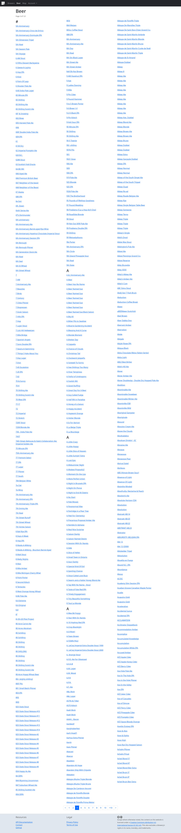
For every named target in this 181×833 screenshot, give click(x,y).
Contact (19, 825)
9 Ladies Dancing (73, 85)
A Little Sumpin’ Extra (75, 455)
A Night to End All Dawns (77, 492)
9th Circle (70, 251)
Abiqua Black (122, 348)
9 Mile (69, 90)
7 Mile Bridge (21, 335)
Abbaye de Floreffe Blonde (77, 793)
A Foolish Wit (72, 381)
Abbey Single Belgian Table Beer (131, 205)
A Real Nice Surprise (75, 529)
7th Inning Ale (22, 508)
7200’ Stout (20, 422)
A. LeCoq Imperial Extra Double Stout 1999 (84, 645)
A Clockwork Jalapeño (75, 358)
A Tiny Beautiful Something (78, 598)
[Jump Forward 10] (111, 808)
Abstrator (121, 532)
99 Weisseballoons (74, 237)
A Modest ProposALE (75, 469)
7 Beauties (20, 289)
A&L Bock (70, 691)
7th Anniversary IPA (24, 499)
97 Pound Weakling (74, 205)
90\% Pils (70, 150)
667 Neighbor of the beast (27, 183)
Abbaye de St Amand (126, 57)
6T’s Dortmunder (23, 215)
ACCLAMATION (123, 620)
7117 (18, 404)
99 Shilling (70, 233)
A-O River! (70, 631)
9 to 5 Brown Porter (74, 103)
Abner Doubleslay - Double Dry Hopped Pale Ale (138, 380)
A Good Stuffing (73, 386)
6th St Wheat (21, 266)
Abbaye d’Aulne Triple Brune (78, 784)
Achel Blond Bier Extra (126, 768)
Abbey (120, 67)
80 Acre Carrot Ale (23, 623)
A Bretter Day (72, 339)
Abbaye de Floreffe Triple (128, 20)
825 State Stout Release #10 (28, 711)
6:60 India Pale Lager (25, 90)
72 (17, 409)
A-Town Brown (72, 636)
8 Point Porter (22, 577)
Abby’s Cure (122, 283)
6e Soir (19, 201)
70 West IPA (21, 399)
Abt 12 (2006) (123, 546)
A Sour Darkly (72, 562)
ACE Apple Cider (124, 657)
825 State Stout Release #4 (27, 743)
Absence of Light (124, 477)
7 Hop (18, 321)
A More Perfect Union (75, 479)
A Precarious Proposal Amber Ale (80, 520)
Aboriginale (122, 417)
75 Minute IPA (22, 448)
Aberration (122, 329)
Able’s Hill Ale (123, 366)
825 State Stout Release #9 (27, 766)
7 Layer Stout (21, 326)
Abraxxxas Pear (124, 459)
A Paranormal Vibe (74, 506)
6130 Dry (19, 146)
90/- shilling (71, 145)
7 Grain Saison (22, 312)
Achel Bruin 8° (123, 777)
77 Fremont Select (23, 457)
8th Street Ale (72, 62)
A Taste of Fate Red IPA (76, 589)
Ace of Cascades (124, 698)
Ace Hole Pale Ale (124, 671)
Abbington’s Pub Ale (126, 246)
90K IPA (69, 173)
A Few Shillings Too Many (77, 367)
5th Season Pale (22, 49)
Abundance (122, 569)
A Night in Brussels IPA (76, 483)
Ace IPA (120, 689)
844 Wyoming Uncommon (27, 780)
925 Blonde (71, 182)
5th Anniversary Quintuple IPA (29, 35)
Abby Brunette (123, 265)
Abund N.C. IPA (123, 565)
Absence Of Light (124, 482)
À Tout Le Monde (73, 603)
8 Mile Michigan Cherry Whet (28, 573)
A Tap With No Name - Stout (78, 585)
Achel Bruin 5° (123, 772)
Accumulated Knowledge (128, 638)
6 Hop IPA (20, 72)
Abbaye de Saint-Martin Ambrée (131, 34)
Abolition (121, 385)
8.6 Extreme (21, 600)
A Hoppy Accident (74, 409)
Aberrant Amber (124, 325)
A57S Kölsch (71, 705)
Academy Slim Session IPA (128, 583)
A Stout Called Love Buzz (77, 575)
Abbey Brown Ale (124, 131)
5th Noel (19, 44)
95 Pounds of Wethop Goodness (80, 200)
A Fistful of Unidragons (76, 376)
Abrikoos (121, 468)
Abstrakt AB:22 (123, 523)
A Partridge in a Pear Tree (77, 511)
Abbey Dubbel (123, 145)
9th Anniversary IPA (74, 246)
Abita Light (122, 357)
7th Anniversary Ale (24, 494)
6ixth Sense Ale (22, 210)
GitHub (19, 827)
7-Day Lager (21, 358)
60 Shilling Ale (22, 104)
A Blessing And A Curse (76, 330)
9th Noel (70, 260)
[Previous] (65, 808)
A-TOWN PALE (72, 641)
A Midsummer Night (75, 465)
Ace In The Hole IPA (125, 675)
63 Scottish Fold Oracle (25, 164)
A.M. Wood (71, 673)
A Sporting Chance (74, 571)
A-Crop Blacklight (73, 627)
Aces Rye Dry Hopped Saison (129, 745)
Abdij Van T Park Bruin (127, 293)
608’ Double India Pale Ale (27, 132)
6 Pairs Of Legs (22, 81)
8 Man (18, 564)
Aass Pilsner (71, 747)
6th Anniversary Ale (24, 224)
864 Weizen (71, 25)
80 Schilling (21, 633)
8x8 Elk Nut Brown (74, 71)
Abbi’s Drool (122, 237)
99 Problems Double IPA (76, 228)
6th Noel (19, 256)
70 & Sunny (21, 381)
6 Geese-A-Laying (23, 67)
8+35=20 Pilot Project (25, 619)
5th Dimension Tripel (25, 40)
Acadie (120, 592)
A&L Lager (70, 696)
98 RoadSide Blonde (75, 214)
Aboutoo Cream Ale (125, 426)
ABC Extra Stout (124, 288)
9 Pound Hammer (74, 99)
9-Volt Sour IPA (72, 122)
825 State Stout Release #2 (27, 734)
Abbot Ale (121, 251)
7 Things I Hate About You (27, 353)
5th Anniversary (22, 26)
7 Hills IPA (20, 316)
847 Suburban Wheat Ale (26, 785)
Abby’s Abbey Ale (124, 274)
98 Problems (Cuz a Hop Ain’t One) (81, 210)
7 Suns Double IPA (24, 344)
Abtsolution (122, 555)
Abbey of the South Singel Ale (130, 177)
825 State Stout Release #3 (27, 739)
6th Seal (19, 261)
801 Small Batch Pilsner (26, 688)
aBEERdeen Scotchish (126, 311)
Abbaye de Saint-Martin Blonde (130, 39)
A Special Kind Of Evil (75, 566)
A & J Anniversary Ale (75, 275)
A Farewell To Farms (75, 362)
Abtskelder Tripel (124, 551)
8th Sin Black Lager (74, 57)
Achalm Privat (123, 754)
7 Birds (19, 293)
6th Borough (21, 243)
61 (17, 141)
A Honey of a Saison (75, 404)
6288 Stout (20, 160)
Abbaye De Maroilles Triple (128, 25)
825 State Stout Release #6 (27, 753)
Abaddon (70, 761)
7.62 (17, 376)
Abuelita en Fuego (125, 560)
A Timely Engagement (75, 594)
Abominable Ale (124, 389)
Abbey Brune (122, 140)
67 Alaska (20, 192)
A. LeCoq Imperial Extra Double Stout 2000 (84, 650)
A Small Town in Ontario (76, 557)
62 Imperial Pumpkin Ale (26, 150)
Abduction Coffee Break (127, 302)
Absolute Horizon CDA (126, 500)
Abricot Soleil (123, 463)
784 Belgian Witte (23, 481)
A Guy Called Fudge (74, 395)
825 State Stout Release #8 (27, 762)
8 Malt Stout (21, 554)
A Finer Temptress (74, 372)
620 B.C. (19, 155)
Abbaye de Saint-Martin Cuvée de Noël (134, 48)
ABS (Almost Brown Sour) (128, 472)
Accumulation (123, 643)
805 (17, 697)
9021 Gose (71, 159)
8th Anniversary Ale (74, 44)
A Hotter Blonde (73, 418)
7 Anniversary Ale (23, 284)
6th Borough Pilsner (24, 247)
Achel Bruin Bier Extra (126, 781)
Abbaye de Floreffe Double (77, 797)
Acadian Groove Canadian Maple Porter (134, 588)
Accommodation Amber (127, 629)
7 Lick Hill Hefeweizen (25, 330)
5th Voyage (20, 53)
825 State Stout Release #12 (28, 720)
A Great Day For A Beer (76, 390)
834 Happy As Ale (23, 771)
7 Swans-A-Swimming (25, 349)
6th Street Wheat (23, 270)
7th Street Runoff (23, 517)
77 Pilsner (20, 471)
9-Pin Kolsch (71, 117)
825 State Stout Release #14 (28, 730)
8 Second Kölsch (23, 582)
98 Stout (70, 219)
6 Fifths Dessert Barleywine (27, 63)
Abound (120, 422)
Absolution (122, 505)
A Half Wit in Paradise (75, 399)
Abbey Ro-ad (122, 191)
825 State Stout (22, 706)
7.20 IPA (19, 372)
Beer (19, 3)
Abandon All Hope (74, 765)
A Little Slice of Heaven (76, 451)
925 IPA (69, 187)
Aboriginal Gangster (126, 412)
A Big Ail (70, 316)
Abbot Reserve (123, 260)
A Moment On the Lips (76, 474)
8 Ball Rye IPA (21, 531)
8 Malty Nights (22, 559)
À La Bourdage (72, 432)
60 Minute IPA (22, 95)
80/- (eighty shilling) (24, 679)
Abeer (119, 306)
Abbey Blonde (123, 127)
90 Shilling (70, 131)
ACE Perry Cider (124, 708)
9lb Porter (70, 242)
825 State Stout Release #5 (27, 748)
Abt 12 (120, 542)
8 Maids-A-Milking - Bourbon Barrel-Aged (33, 550)
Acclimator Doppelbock (127, 625)
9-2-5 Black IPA (72, 113)
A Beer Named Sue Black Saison (80, 312)
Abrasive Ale (122, 445)
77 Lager (19, 467)
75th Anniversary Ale (25, 453)
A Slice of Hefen (73, 552)
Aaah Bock (71, 710)
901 (68, 154)
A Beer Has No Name (75, 284)
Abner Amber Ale (124, 376)
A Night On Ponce (74, 488)
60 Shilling (20, 100)
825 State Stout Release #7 (27, 757)
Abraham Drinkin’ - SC (126, 440)
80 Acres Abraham (24, 628)
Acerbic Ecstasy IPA (125, 726)
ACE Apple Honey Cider (127, 662)
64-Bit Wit (20, 169)
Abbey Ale (121, 76)
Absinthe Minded (124, 486)
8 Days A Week (22, 536)
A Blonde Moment (74, 335)
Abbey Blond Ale (124, 122)
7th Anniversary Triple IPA (27, 504)
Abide (119, 334)
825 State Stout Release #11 (28, 716)
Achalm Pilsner (123, 749)
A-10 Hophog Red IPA (75, 622)
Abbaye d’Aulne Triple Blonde (79, 779)
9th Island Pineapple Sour (77, 256)
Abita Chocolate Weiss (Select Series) (133, 353)
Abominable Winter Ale (127, 399)
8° (17, 614)
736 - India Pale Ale (24, 432)
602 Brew (20, 118)
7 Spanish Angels (23, 339)
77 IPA (18, 462)
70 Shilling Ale (22, 390)
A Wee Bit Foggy (73, 613)
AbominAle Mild (124, 408)
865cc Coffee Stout (74, 30)
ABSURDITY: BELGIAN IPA (128, 537)
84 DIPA (19, 776)
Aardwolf (70, 724)
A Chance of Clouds (74, 349)
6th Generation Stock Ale (26, 252)
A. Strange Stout (73, 654)
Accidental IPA (123, 615)
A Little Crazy (72, 442)
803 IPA (19, 693)
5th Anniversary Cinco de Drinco (30, 30)
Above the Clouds (124, 431)
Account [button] (32, 3)
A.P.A (68, 678)
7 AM (18, 279)
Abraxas (120, 449)
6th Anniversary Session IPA (28, 238)
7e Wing (19, 490)
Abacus (69, 756)
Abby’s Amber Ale (124, 279)
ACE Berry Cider (124, 666)
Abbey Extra (122, 154)
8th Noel (70, 53)
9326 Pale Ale (72, 191)
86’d (68, 20)
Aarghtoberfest (73, 728)
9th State (70, 265)
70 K (17, 386)
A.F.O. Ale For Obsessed (76, 659)
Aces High (121, 740)
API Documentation (24, 822)
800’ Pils (19, 683)
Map (24, 3)
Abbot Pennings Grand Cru (128, 256)
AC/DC (120, 579)
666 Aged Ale (21, 173)
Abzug (120, 574)
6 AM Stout (20, 58)
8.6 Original (21, 605)
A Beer (69, 279)
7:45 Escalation (22, 367)
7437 (18, 436)
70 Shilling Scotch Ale (25, 395)
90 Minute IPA (72, 127)
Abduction (121, 297)
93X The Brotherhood (75, 196)
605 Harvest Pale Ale (24, 123)
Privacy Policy (72, 822)
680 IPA (19, 196)
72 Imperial (21, 413)
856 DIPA (20, 794)
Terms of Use (72, 825)
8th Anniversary (73, 39)
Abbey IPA (121, 163)
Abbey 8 (120, 71)
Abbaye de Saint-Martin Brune (130, 44)
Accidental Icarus (124, 611)
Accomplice (122, 634)
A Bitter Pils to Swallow (76, 321)
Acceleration (122, 606)
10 (105, 807)
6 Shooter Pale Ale (23, 86)
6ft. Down (20, 206)
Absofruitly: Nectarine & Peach (130, 491)
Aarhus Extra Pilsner (75, 737)
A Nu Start (70, 497)
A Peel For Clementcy (75, 515)
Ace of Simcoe (123, 703)
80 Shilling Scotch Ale (25, 665)
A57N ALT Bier (72, 701)
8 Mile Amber (21, 568)
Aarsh (68, 742)
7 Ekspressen (21, 307)
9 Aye (68, 80)
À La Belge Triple (73, 427)
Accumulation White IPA (127, 648)
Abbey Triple (122, 219)
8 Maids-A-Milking (23, 545)
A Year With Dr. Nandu (76, 618)
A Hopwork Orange (74, 413)
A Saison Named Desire (76, 539)
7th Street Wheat (23, 522)
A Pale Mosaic (72, 502)
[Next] (116, 808)
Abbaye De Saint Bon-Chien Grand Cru (133, 30)
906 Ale (69, 163)
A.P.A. (68, 682)
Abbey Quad (122, 187)
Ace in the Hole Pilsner (127, 680)
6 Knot (18, 77)
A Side (69, 548)
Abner (120, 371)
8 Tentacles (20, 587)
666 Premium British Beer (27, 178)
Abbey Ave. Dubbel (125, 117)
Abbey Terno (122, 214)
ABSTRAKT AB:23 (124, 528)
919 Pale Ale (71, 177)
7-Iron (18, 362)
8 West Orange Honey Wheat (28, 591)
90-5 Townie (71, 140)
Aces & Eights (123, 735)
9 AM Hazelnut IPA (74, 76)
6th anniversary (22, 219)
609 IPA (19, 136)
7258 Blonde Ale (23, 427)
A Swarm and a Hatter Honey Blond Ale (83, 580)
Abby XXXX (121, 270)
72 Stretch (20, 418)
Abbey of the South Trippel (128, 182)
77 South (19, 476)
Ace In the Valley (124, 685)
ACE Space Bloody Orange (128, 721)
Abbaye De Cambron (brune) (78, 788)
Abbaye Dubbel (124, 62)
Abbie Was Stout (124, 242)
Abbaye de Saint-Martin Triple (130, 53)
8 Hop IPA (20, 540)
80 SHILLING (21, 651)
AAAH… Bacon (72, 719)
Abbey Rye (121, 200)
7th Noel (19, 513)
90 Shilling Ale (72, 136)
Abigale (120, 339)
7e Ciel (18, 485)
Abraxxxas (121, 454)
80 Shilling (20, 642)
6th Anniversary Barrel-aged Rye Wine (32, 229)
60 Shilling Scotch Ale (25, 109)
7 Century (20, 298)
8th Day (69, 48)
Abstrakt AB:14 (123, 514)
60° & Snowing (22, 113)
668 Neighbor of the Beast (27, 187)
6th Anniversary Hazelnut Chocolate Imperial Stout (38, 233)
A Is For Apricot (73, 422)
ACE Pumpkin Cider (125, 717)
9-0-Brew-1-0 (71, 108)
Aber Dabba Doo (124, 320)
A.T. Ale (69, 687)
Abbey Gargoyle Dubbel (127, 159)
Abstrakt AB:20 (123, 519)
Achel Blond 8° (123, 763)
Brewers (11, 3)
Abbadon (70, 774)
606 (17, 127)
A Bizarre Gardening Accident (79, 326)
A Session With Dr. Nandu (77, 543)
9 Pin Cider (71, 94)
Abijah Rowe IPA (124, 343)
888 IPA (69, 34)
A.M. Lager (71, 668)
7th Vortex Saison (23, 527)
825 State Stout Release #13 (28, 725)
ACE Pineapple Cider (126, 712)
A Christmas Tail (73, 353)
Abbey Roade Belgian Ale (128, 196)
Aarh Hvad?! (71, 733)
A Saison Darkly (73, 534)
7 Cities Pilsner (22, 302)
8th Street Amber (73, 67)
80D (17, 702)
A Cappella (71, 344)
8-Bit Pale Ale (21, 596)
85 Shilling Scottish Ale (25, 789)
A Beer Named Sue (74, 289)
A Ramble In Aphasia (75, 525)
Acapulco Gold (123, 597)
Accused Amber (124, 652)
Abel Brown (122, 316)
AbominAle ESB (123, 403)
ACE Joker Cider (124, 694)
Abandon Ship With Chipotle (78, 770)
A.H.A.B (69, 664)
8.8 (17, 610)
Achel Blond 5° (123, 758)
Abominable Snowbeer (127, 394)
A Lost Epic (71, 460)
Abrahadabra (123, 436)
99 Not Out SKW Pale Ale (77, 223)
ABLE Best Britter (124, 362)
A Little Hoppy (72, 446)
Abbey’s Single (123, 233)
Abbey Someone (124, 210)
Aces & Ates (122, 731)
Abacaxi (69, 751)
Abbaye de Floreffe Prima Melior (80, 802)
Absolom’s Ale (123, 495)
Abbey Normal (123, 168)
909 (68, 168)
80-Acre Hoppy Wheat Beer (27, 674)
